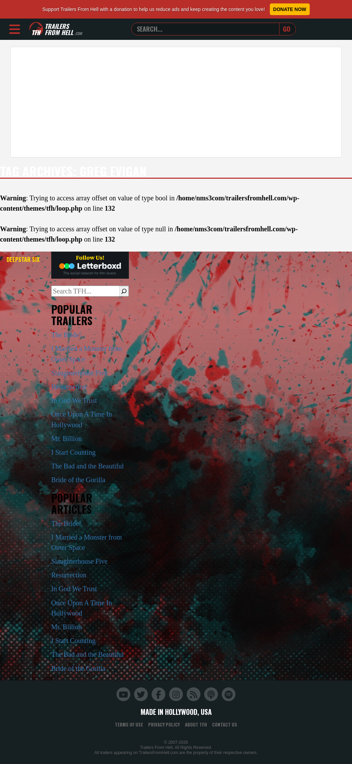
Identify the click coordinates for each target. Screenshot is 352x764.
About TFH (196, 724)
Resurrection (68, 386)
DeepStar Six (23, 259)
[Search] (124, 291)
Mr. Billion (66, 438)
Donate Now (289, 9)
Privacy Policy (164, 724)
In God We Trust (74, 400)
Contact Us (224, 724)
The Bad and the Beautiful (87, 466)
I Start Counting (73, 452)
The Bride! (66, 335)
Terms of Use (129, 724)
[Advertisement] (176, 102)
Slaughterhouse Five (79, 373)
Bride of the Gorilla (78, 480)
